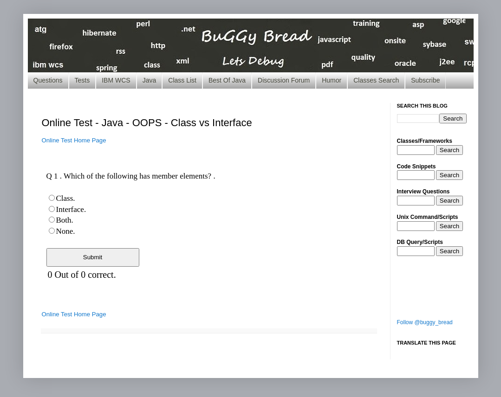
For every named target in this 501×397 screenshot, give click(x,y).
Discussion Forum (284, 80)
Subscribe (425, 80)
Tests (82, 80)
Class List (182, 80)
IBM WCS (116, 80)
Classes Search (376, 80)
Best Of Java (227, 80)
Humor (331, 80)
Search (449, 150)
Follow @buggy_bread (425, 322)
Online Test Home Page (74, 140)
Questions (48, 80)
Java (149, 80)
